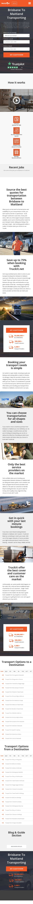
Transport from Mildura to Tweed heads (14, 704)
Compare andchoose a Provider (16, 146)
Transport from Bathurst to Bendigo (13, 797)
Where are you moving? (9, 32)
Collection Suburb (8, 39)
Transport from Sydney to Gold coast (13, 768)
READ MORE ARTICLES (16, 846)
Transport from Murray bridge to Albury (14, 717)
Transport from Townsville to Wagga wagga (14, 683)
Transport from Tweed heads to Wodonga (14, 793)
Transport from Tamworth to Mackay (13, 801)
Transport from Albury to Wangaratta (13, 759)
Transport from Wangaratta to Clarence (14, 679)
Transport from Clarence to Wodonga (13, 814)
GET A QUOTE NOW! (16, 55)
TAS (23, 671)
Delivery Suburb (7, 46)
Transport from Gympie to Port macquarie (14, 721)
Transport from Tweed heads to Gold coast (14, 780)
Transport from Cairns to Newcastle (13, 738)
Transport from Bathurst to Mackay (13, 764)
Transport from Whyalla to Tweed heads (14, 692)
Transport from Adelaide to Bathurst (13, 713)
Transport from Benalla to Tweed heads (14, 709)
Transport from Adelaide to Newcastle (13, 725)
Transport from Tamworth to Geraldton (14, 789)
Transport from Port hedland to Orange (14, 700)
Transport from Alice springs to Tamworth (14, 688)
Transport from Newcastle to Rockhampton (14, 818)
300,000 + (18, 341)
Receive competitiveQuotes (16, 135)
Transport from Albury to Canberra (13, 810)
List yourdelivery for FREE (16, 124)
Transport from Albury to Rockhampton (14, 776)
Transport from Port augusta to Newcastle (14, 675)
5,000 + (17, 347)
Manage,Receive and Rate (16, 157)
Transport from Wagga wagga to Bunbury (14, 785)
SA (18, 671)
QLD (6, 671)
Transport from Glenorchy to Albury (13, 734)
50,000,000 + (19, 335)
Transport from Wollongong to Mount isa (14, 806)
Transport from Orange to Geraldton (13, 823)
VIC (10, 671)
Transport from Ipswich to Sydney (12, 730)
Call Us (14, 3)
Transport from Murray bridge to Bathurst (14, 696)
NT (31, 671)
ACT (27, 671)
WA (14, 671)
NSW (2, 671)
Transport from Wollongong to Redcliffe (14, 772)
